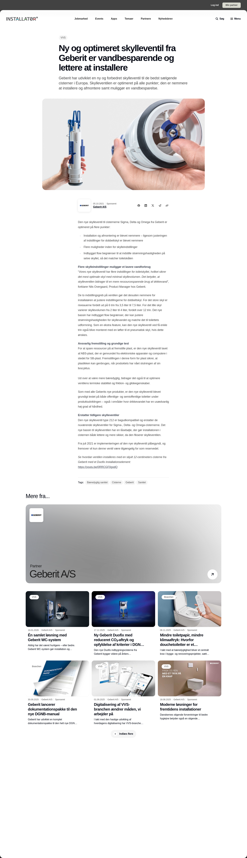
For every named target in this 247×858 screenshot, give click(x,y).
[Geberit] (129, 482)
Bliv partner (232, 5)
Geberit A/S (99, 207)
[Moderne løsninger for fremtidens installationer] (189, 690)
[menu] (235, 19)
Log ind (215, 5)
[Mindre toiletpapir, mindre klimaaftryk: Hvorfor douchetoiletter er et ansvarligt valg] (189, 623)
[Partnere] (146, 18)
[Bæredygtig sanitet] (97, 482)
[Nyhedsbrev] (165, 18)
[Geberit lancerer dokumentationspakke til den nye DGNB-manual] (57, 693)
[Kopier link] (167, 205)
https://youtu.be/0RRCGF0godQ (98, 467)
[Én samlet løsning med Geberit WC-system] (57, 621)
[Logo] (22, 19)
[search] (220, 19)
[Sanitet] (142, 482)
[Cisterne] (116, 482)
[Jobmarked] (81, 18)
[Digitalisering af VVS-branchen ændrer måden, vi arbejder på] (123, 693)
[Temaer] (129, 18)
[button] (212, 574)
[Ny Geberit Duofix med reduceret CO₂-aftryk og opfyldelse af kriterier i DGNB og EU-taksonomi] (123, 623)
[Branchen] (169, 597)
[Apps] (114, 18)
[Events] (99, 18)
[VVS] (63, 37)
